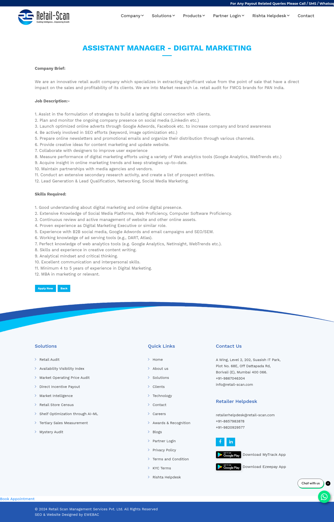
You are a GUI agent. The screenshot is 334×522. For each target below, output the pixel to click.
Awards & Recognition (171, 423)
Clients (158, 387)
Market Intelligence (56, 396)
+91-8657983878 (230, 421)
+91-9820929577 (230, 427)
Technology (162, 396)
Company (130, 15)
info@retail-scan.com (234, 384)
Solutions (162, 15)
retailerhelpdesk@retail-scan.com (245, 415)
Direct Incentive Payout (59, 387)
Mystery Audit (51, 432)
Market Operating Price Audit (64, 378)
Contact (306, 15)
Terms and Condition (170, 459)
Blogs (157, 432)
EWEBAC (91, 514)
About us (160, 368)
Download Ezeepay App (251, 467)
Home (157, 359)
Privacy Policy (164, 450)
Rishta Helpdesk (269, 15)
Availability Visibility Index (61, 368)
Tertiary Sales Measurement (63, 423)
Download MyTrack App (251, 454)
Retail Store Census (56, 405)
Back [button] (64, 288)
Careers (159, 414)
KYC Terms (161, 468)
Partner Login (227, 15)
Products (192, 15)
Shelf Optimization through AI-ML (68, 414)
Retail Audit (49, 359)
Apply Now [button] (45, 288)
